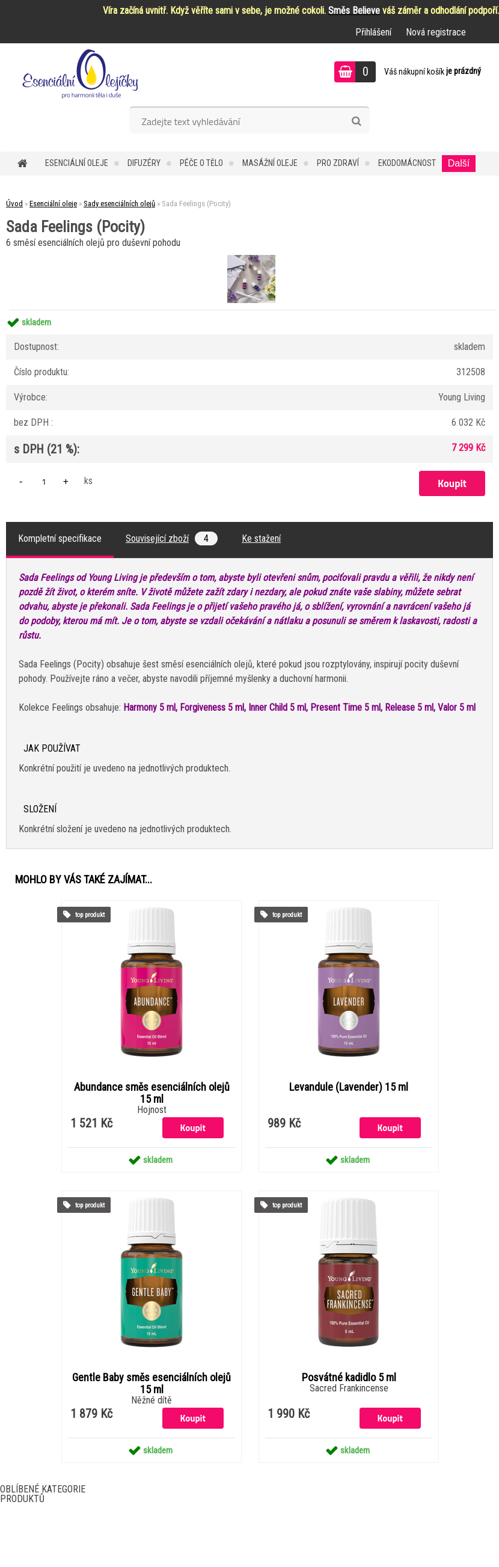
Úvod (14, 203)
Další (459, 163)
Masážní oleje (270, 163)
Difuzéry (144, 163)
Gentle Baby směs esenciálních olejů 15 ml (151, 1384)
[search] (356, 121)
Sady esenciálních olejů (119, 203)
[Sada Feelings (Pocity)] (249, 256)
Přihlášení (373, 32)
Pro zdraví (338, 163)
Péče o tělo (201, 163)
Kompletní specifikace (60, 538)
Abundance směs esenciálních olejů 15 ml (152, 1093)
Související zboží (172, 538)
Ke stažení (261, 538)
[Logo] (82, 73)
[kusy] (44, 481)
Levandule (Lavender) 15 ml (348, 1087)
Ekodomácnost (407, 163)
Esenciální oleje (76, 163)
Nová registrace (436, 32)
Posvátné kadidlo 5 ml (349, 1378)
